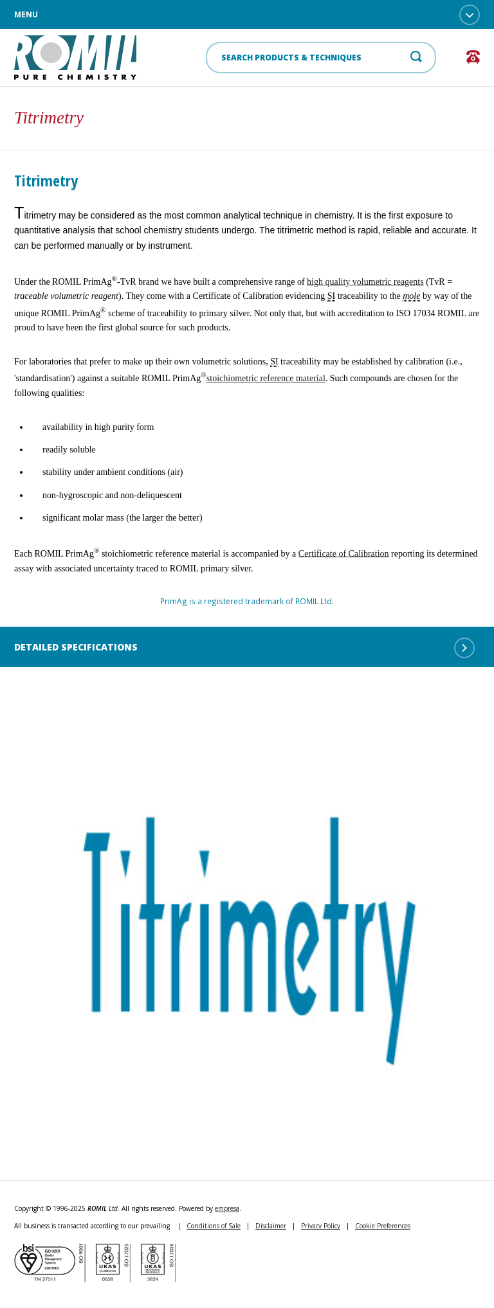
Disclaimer (270, 1225)
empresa (227, 1208)
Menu (247, 14)
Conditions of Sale (214, 1225)
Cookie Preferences (382, 1225)
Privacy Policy (320, 1225)
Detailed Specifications (244, 648)
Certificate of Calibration (343, 553)
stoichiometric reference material (265, 378)
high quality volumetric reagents (365, 281)
